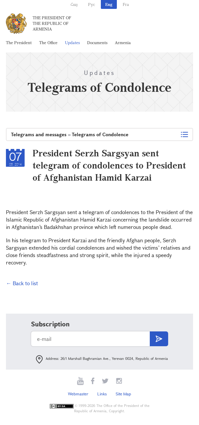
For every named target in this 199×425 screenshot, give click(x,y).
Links (102, 394)
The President (19, 42)
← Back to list (22, 283)
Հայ (74, 4)
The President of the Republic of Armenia (52, 23)
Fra (126, 4)
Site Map (123, 394)
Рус (91, 4)
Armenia (123, 42)
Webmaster (78, 394)
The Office (48, 42)
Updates (72, 42)
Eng (108, 4)
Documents (97, 42)
